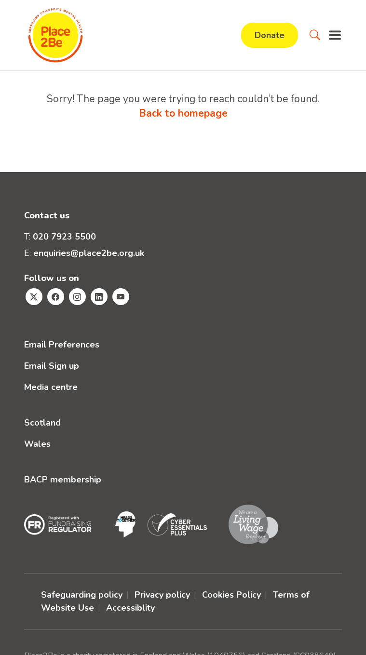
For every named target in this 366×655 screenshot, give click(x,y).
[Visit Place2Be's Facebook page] (55, 296)
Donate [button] (270, 35)
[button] (315, 35)
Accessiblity (130, 608)
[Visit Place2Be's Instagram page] (77, 296)
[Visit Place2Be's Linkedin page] (99, 296)
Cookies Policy (231, 595)
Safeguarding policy (81, 595)
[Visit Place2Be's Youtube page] (120, 296)
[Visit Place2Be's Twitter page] (34, 296)
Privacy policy (162, 595)
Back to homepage (183, 113)
